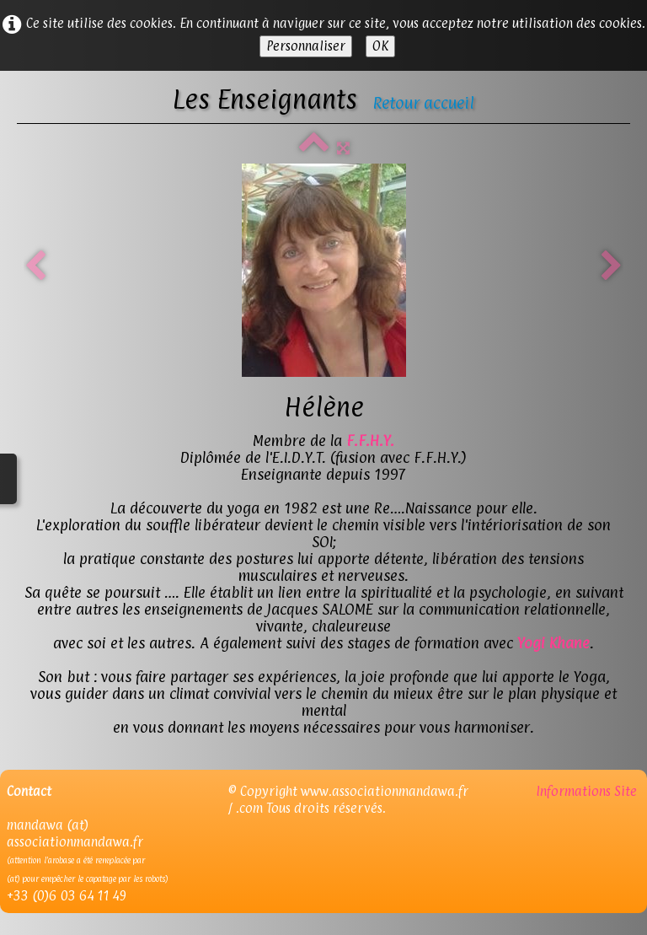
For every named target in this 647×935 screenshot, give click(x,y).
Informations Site (588, 791)
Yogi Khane (553, 643)
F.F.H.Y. (370, 440)
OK (380, 46)
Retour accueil (423, 103)
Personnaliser (305, 46)
